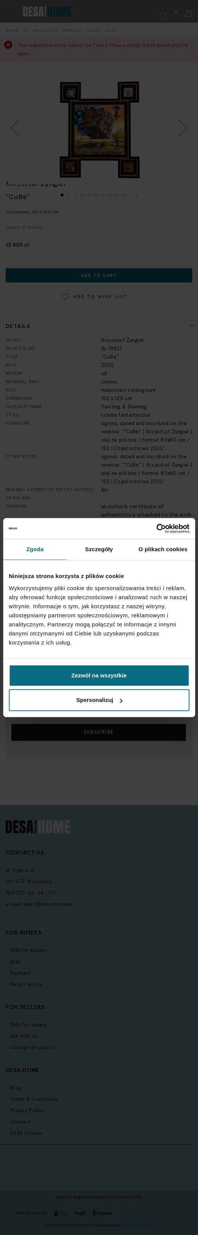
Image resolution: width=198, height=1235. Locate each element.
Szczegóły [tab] (99, 549)
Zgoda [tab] (35, 549)
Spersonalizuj (99, 700)
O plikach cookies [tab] (163, 549)
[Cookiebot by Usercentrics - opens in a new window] (156, 528)
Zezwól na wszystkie (99, 675)
